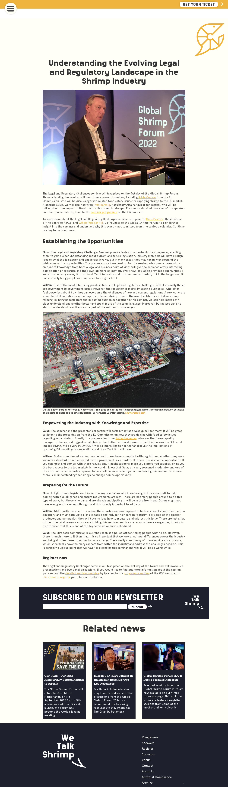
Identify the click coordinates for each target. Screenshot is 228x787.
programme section (136, 563)
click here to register (56, 567)
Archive (147, 773)
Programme (150, 727)
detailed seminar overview (82, 563)
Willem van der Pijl (91, 213)
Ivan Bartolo (102, 195)
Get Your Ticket (199, 5)
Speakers (148, 733)
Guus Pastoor (154, 209)
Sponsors (148, 745)
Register (147, 739)
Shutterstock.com (135, 403)
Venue (146, 750)
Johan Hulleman (126, 428)
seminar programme (104, 202)
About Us (148, 762)
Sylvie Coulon (147, 187)
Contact (147, 756)
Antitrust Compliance (157, 767)
